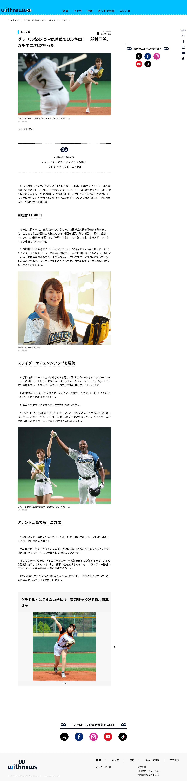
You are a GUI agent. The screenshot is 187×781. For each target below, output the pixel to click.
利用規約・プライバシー (149, 770)
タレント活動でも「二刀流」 (65, 166)
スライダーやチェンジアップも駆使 (65, 162)
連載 (90, 11)
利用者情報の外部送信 (148, 774)
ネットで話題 (106, 11)
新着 (65, 11)
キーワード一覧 (103, 767)
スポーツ (22, 129)
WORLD (125, 11)
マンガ (78, 11)
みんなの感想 (104, 33)
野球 (30, 129)
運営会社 (142, 767)
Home (10, 20)
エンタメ (18, 20)
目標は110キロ (65, 157)
